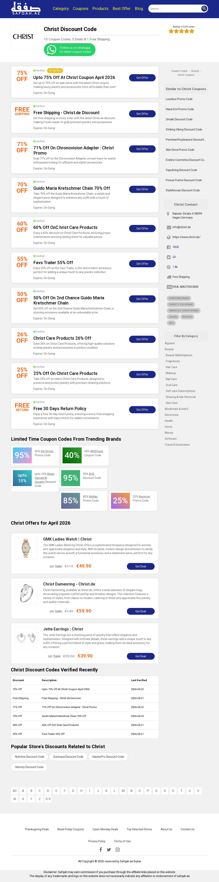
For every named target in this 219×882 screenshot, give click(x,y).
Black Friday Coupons (70, 829)
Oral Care (172, 385)
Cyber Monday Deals (105, 829)
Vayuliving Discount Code (181, 170)
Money (169, 432)
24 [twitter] (174, 257)
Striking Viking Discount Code (184, 129)
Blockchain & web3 (176, 408)
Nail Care (171, 379)
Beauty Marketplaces (179, 355)
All (14, 791)
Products (100, 9)
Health (169, 420)
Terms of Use (122, 841)
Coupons (80, 9)
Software (171, 438)
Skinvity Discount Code (29, 767)
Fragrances (173, 361)
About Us (166, 829)
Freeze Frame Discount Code (184, 180)
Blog (139, 9)
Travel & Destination (177, 444)
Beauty (169, 349)
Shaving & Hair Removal (181, 397)
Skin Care (172, 403)
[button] (204, 9)
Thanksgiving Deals (37, 829)
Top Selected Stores (139, 829)
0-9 (48, 799)
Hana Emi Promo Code (180, 109)
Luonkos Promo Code (179, 99)
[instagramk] (118, 849)
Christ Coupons (186, 75)
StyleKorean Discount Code (183, 190)
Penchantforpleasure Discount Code (187, 139)
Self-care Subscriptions (180, 391)
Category (61, 9)
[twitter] (109, 849)
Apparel (170, 343)
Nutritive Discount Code (29, 756)
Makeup (171, 373)
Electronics (171, 414)
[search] (173, 9)
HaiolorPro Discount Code (108, 756)
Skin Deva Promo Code (180, 149)
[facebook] (100, 849)
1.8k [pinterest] (175, 266)
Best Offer (122, 9)
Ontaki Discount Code (179, 119)
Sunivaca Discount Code (68, 756)
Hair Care (171, 367)
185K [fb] (176, 247)
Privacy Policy (96, 841)
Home (168, 426)
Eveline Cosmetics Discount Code (186, 159)
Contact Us (187, 829)
